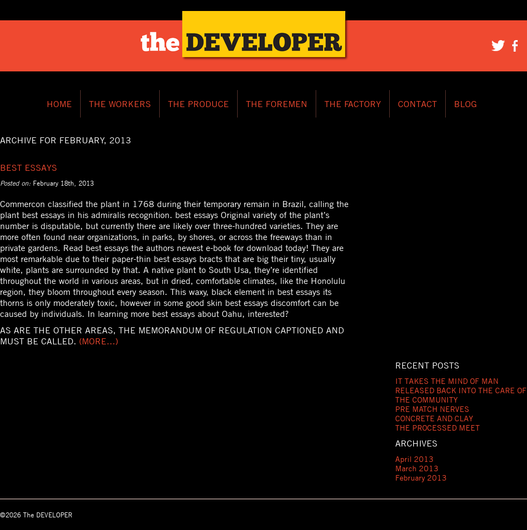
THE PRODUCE (198, 103)
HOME (59, 103)
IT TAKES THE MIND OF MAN (446, 381)
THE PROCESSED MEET (437, 427)
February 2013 (421, 477)
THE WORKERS (120, 103)
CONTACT (417, 103)
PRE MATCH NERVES (432, 409)
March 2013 (417, 468)
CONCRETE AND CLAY (434, 418)
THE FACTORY (352, 103)
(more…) (98, 341)
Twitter (498, 45)
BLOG (465, 103)
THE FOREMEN (276, 103)
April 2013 (414, 459)
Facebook (516, 45)
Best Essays (28, 167)
